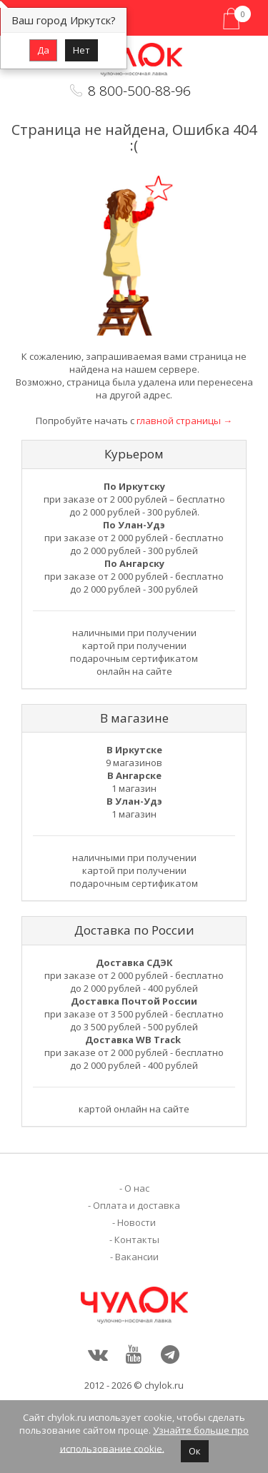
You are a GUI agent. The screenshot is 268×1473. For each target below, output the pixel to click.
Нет (81, 50)
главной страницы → (184, 420)
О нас (136, 1188)
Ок (195, 1450)
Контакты (136, 1239)
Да (43, 50)
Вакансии (137, 1256)
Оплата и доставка (136, 1205)
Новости (136, 1222)
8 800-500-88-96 (139, 90)
